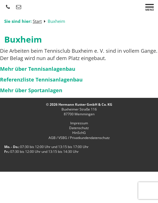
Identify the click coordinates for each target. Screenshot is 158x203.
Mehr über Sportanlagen (31, 90)
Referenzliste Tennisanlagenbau (41, 79)
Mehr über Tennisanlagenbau (37, 68)
